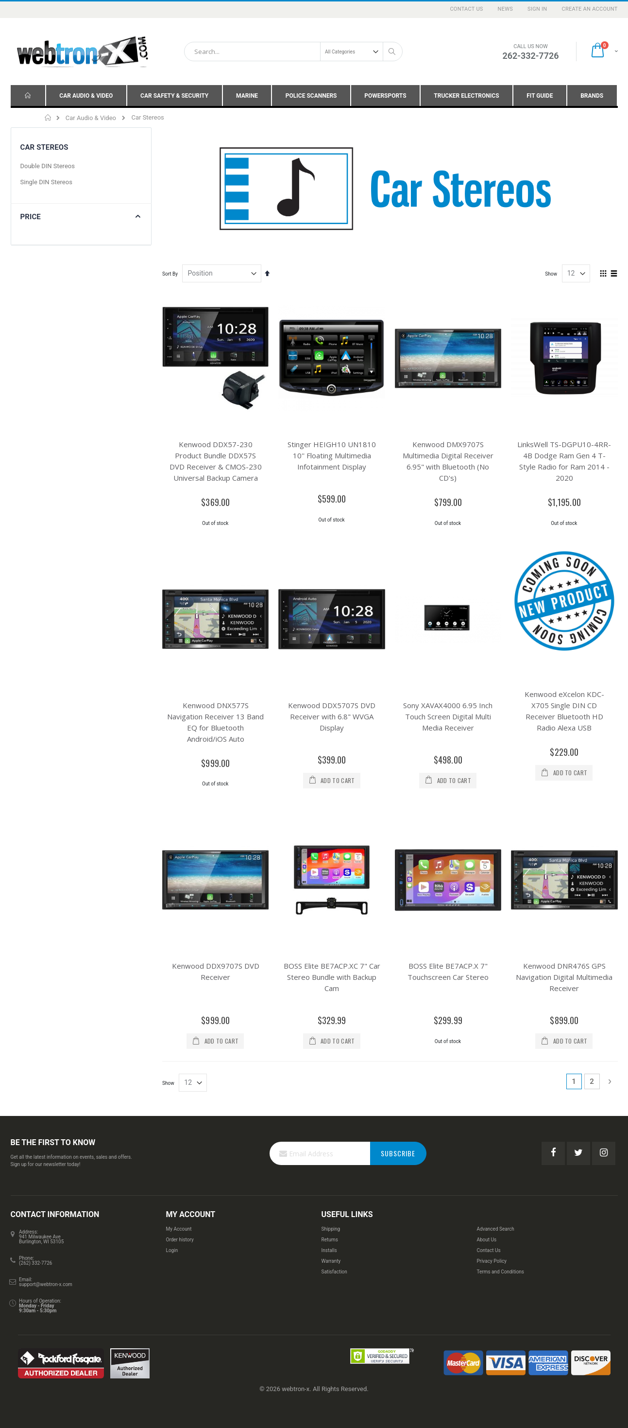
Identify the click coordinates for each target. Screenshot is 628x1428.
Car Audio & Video (91, 118)
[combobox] (293, 51)
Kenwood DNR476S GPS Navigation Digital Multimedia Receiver (564, 977)
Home (48, 117)
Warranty (330, 1261)
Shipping (330, 1229)
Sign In (537, 9)
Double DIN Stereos (47, 166)
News (505, 9)
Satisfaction (334, 1271)
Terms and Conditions (500, 1271)
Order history (180, 1239)
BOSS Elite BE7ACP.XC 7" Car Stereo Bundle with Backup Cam (332, 977)
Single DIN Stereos (46, 182)
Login (172, 1250)
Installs (329, 1250)
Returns (329, 1239)
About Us (486, 1239)
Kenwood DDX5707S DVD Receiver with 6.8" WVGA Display (331, 716)
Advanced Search (495, 1229)
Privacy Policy (491, 1261)
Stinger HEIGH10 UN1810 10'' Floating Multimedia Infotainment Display (332, 455)
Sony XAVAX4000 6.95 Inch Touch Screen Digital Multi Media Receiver (447, 716)
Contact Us (466, 9)
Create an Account (589, 9)
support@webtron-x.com (45, 1284)
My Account (179, 1229)
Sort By (170, 274)
